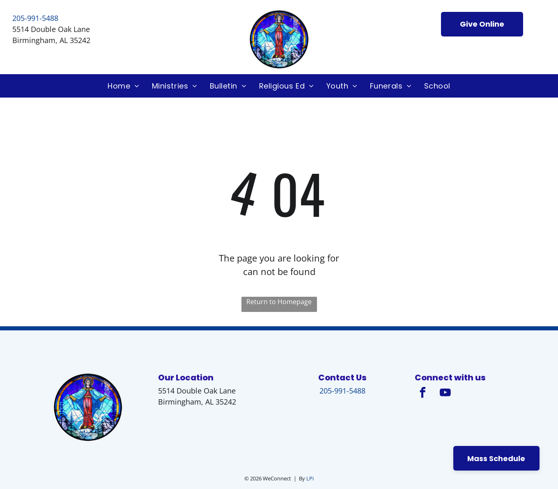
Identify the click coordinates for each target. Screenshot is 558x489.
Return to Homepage (279, 301)
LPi (310, 478)
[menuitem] (123, 86)
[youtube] (445, 393)
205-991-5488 (35, 18)
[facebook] (423, 393)
